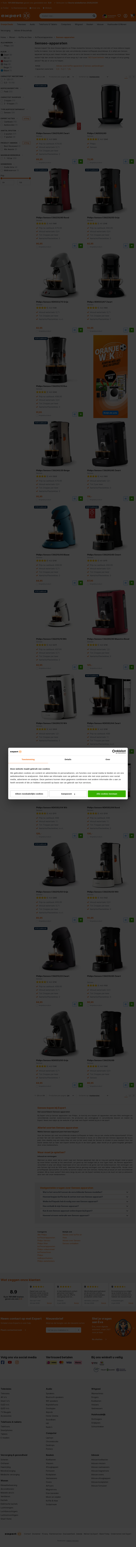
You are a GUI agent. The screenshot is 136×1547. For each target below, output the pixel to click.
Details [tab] (68, 759)
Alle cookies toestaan (107, 794)
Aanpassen (68, 794)
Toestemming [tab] (28, 759)
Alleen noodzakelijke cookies (29, 794)
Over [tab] (108, 759)
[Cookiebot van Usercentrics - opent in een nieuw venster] (114, 752)
